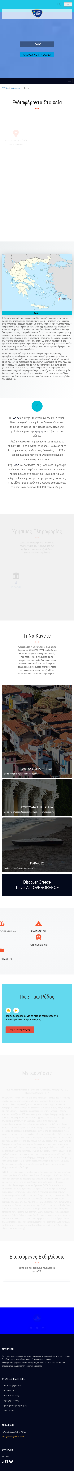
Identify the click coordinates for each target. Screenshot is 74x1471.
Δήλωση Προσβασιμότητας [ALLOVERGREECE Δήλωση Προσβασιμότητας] (14, 1405)
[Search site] (59, 4)
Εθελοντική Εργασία (11, 1385)
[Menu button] (69, 81)
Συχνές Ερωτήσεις (10, 1400)
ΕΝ (7, 1456)
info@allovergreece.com (13, 1436)
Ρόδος (15, 418)
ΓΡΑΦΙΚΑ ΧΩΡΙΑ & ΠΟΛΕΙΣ (37, 769)
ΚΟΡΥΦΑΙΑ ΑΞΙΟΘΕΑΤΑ (37, 807)
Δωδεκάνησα (16, 88)
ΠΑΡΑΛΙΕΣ (37, 863)
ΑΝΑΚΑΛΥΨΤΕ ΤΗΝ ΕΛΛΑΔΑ (37, 54)
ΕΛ (3, 1456)
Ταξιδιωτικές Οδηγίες (20, 1030)
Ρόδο (16, 465)
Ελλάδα (5, 88)
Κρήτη (39, 431)
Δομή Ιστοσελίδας (10, 1395)
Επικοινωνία (8, 1390)
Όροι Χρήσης (8, 1410)
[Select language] (68, 4)
